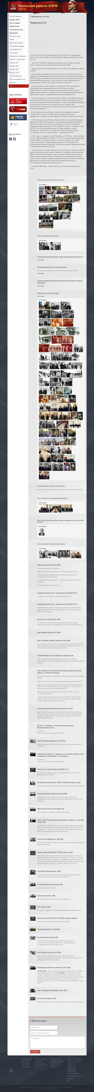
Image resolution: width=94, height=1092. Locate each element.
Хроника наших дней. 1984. (46, 895)
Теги (11, 86)
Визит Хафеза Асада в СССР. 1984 (49, 632)
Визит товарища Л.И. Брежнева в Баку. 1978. (52, 990)
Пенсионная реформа (17, 46)
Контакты (13, 83)
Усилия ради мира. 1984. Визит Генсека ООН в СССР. (55, 708)
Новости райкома (15, 16)
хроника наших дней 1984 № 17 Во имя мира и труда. (55, 852)
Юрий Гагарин (54, 236)
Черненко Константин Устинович (48, 293)
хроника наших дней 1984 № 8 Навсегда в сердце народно (57, 918)
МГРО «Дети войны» (16, 43)
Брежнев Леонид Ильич (57, 180)
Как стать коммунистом (17, 79)
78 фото (40, 296)
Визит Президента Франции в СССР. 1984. (51, 741)
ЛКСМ (12, 40)
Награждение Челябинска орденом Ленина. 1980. (54, 967)
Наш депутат (14, 53)
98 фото (40, 273)
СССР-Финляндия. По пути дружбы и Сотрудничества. (55, 655)
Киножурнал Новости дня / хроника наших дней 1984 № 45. (57, 604)
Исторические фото (16, 30)
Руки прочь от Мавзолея (18, 56)
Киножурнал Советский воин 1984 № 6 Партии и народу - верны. (59, 782)
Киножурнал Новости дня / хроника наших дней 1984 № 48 (57, 593)
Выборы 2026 (14, 20)
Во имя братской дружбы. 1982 (47, 937)
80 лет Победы (15, 23)
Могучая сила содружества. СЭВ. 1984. (50, 839)
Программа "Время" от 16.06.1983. (48, 929)
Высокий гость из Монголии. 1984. (48, 619)
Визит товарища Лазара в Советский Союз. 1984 (53, 640)
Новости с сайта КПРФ (17, 59)
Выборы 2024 (14, 73)
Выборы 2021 (14, 63)
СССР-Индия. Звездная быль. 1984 (49, 871)
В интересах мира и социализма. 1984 (50, 884)
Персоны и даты (15, 36)
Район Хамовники (16, 76)
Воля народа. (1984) (44, 907)
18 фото (40, 260)
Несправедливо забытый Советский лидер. (52, 267)
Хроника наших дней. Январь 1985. (49, 565)
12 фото (40, 286)
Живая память (15, 26)
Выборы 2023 (14, 69)
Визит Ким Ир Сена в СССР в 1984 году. (50, 809)
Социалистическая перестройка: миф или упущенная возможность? (60, 257)
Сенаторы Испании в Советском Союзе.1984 (52, 793)
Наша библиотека (15, 49)
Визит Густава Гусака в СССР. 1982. (49, 952)
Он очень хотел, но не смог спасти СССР (51, 486)
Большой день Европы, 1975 (46, 998)
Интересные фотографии (57, 544)
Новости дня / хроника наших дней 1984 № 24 (52, 769)
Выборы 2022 (14, 66)
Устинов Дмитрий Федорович (58, 498)
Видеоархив (14, 33)
